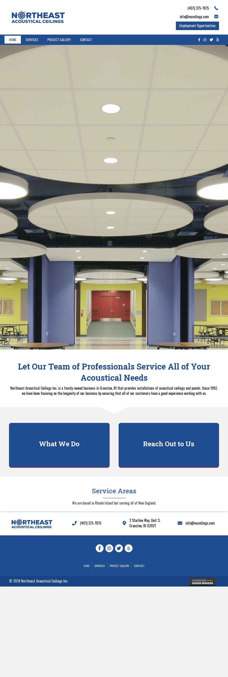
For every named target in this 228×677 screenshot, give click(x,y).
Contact (86, 39)
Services (32, 39)
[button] (197, 26)
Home (12, 39)
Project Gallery (59, 39)
